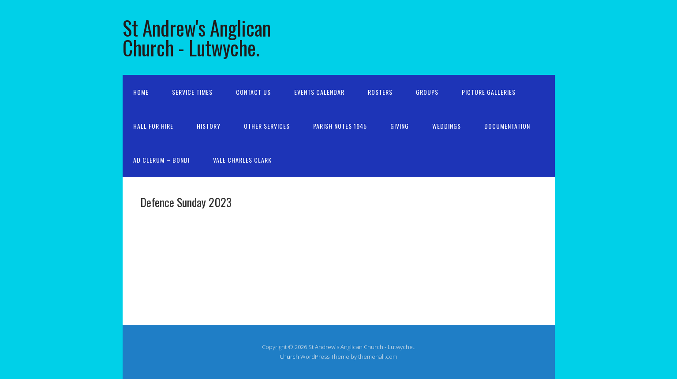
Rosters (380, 92)
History (209, 125)
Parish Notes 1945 (340, 125)
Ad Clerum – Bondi (161, 159)
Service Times (192, 92)
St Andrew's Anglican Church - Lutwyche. (197, 37)
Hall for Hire (153, 125)
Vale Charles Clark (242, 159)
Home (141, 92)
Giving (399, 125)
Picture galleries (489, 92)
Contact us (253, 92)
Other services (267, 125)
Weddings (446, 125)
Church (289, 356)
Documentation (507, 125)
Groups (427, 92)
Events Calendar (319, 92)
